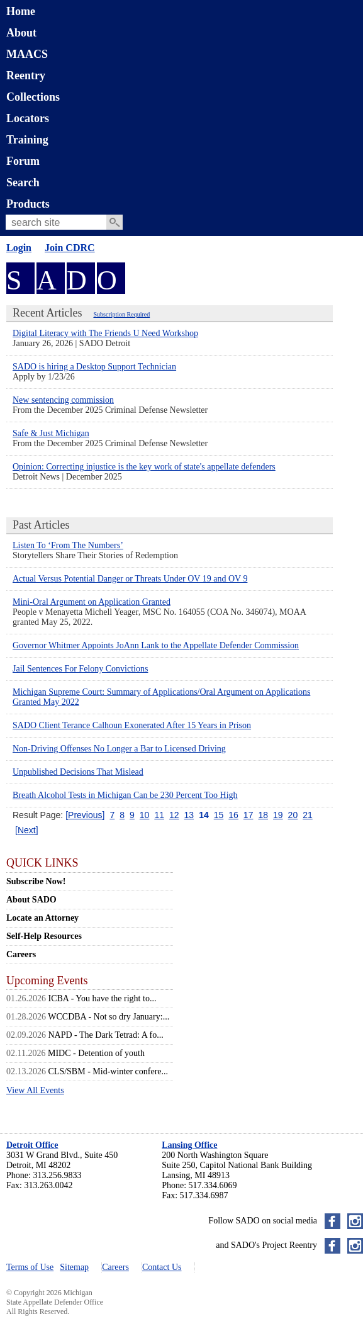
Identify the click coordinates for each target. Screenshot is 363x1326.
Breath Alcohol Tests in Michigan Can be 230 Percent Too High (125, 795)
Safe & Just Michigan (51, 433)
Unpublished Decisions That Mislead (78, 772)
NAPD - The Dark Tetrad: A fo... (106, 1035)
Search (23, 182)
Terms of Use (29, 1267)
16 (233, 815)
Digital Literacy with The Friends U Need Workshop (105, 333)
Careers (115, 1267)
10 (145, 815)
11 (159, 815)
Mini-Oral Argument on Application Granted (91, 602)
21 (308, 815)
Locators (27, 118)
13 (189, 815)
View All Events (35, 1090)
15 (219, 815)
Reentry (25, 75)
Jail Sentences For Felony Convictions (80, 668)
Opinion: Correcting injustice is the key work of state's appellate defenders (144, 466)
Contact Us (162, 1267)
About (21, 32)
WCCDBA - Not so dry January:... (108, 1016)
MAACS (27, 54)
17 (248, 815)
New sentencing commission (63, 400)
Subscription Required (121, 314)
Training (27, 139)
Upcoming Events (46, 980)
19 (278, 815)
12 (174, 815)
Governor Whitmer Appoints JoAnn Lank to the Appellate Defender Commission (156, 645)
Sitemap (74, 1267)
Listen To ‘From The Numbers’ (68, 545)
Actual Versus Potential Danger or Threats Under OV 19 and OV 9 (130, 578)
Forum (23, 161)
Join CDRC (70, 247)
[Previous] (84, 815)
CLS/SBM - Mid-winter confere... (108, 1071)
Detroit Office (32, 1145)
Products (28, 204)
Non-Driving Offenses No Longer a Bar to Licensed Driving (119, 748)
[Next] (26, 830)
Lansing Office (189, 1145)
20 (293, 815)
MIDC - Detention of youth (96, 1053)
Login (18, 247)
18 (263, 815)
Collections (33, 97)
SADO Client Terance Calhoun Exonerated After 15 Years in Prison (132, 725)
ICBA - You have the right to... (102, 998)
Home (20, 11)
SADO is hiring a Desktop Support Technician (94, 366)
